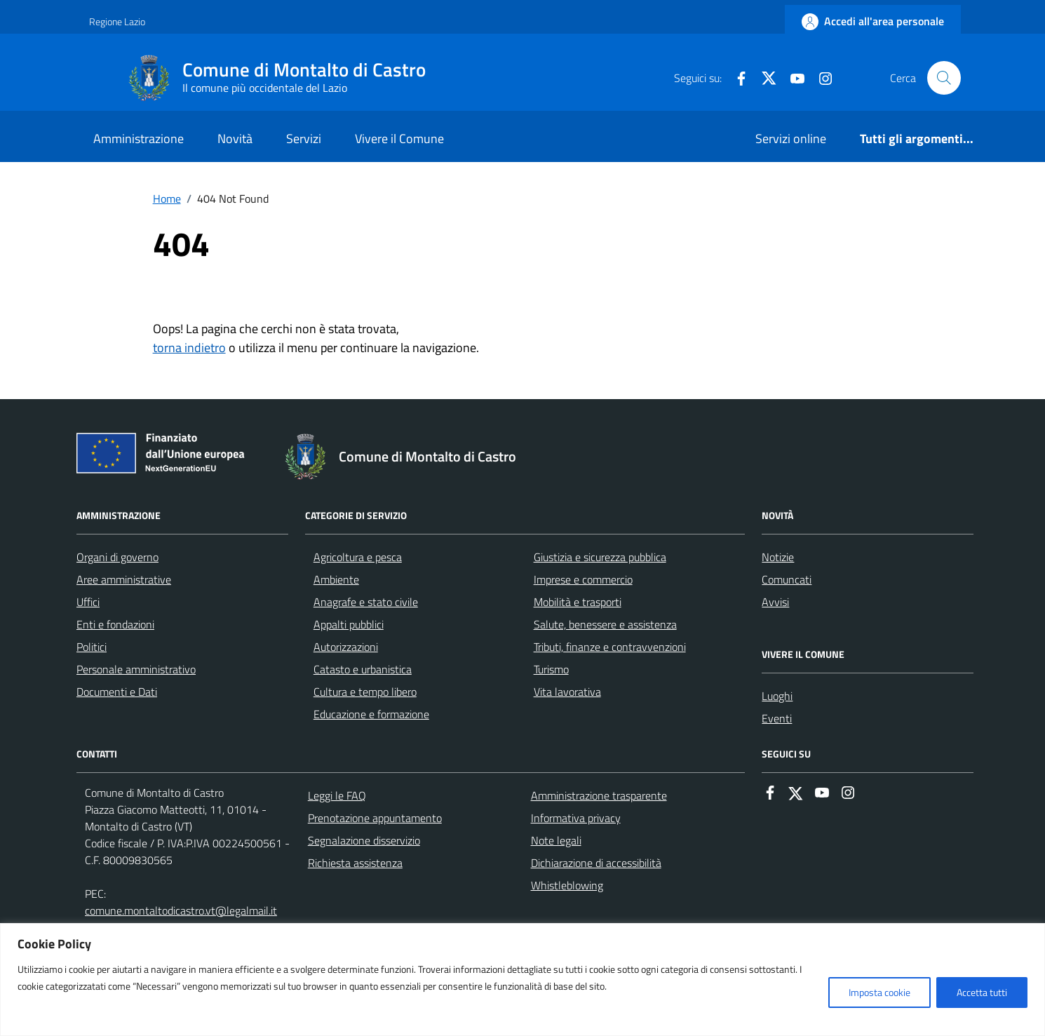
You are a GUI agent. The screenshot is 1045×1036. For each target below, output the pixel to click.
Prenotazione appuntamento (375, 817)
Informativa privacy (576, 817)
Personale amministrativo (136, 669)
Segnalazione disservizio (364, 840)
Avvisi (775, 601)
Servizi (303, 138)
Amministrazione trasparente (599, 795)
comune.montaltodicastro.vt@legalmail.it (181, 910)
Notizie (778, 557)
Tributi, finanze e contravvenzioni (610, 646)
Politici (91, 646)
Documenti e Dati (116, 691)
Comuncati (786, 579)
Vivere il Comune (399, 138)
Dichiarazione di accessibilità (596, 862)
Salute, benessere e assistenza (605, 624)
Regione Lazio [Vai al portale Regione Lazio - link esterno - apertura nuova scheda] (117, 21)
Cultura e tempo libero (365, 691)
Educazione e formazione (371, 714)
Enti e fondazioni (115, 624)
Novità (234, 138)
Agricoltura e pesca (358, 557)
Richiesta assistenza (355, 862)
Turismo (551, 669)
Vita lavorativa (567, 691)
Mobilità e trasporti (577, 601)
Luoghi (777, 695)
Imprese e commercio (583, 579)
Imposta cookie (879, 992)
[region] (522, 979)
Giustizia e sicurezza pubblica (600, 557)
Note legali (556, 840)
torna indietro (189, 347)
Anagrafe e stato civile (366, 601)
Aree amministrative (123, 579)
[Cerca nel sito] (944, 78)
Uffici (88, 601)
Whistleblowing (567, 885)
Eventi (777, 718)
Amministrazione (138, 138)
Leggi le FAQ (337, 795)
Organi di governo (117, 557)
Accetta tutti (982, 992)
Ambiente (336, 579)
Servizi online (790, 138)
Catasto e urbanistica (363, 669)
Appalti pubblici (349, 624)
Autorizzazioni (346, 646)
